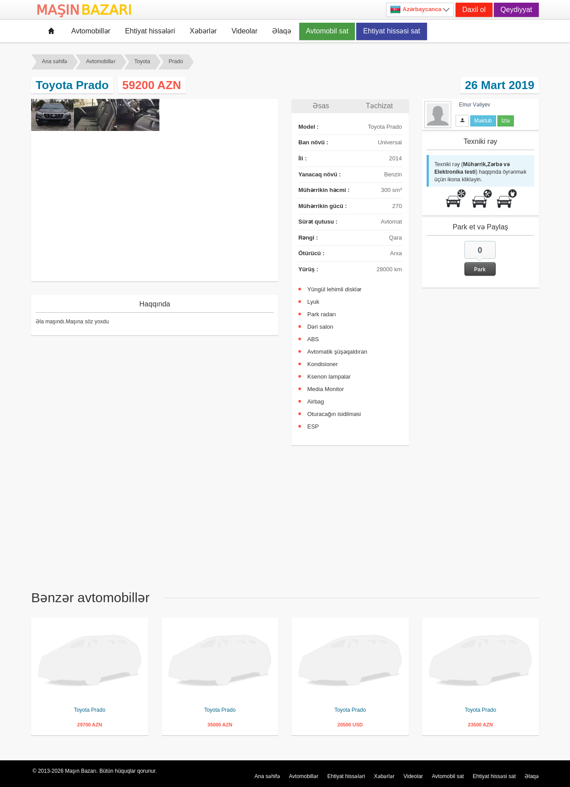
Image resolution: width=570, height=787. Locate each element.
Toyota (142, 61)
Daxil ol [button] (473, 9)
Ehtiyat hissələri (150, 31)
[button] (480, 258)
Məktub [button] (483, 121)
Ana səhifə (54, 61)
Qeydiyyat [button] (516, 9)
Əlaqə (281, 31)
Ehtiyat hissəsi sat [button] (391, 31)
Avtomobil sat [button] (327, 31)
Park (480, 269)
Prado (176, 61)
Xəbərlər (203, 31)
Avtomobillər (90, 31)
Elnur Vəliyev (474, 105)
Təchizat (379, 106)
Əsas (321, 106)
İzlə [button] (505, 121)
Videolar (244, 31)
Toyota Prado (90, 710)
